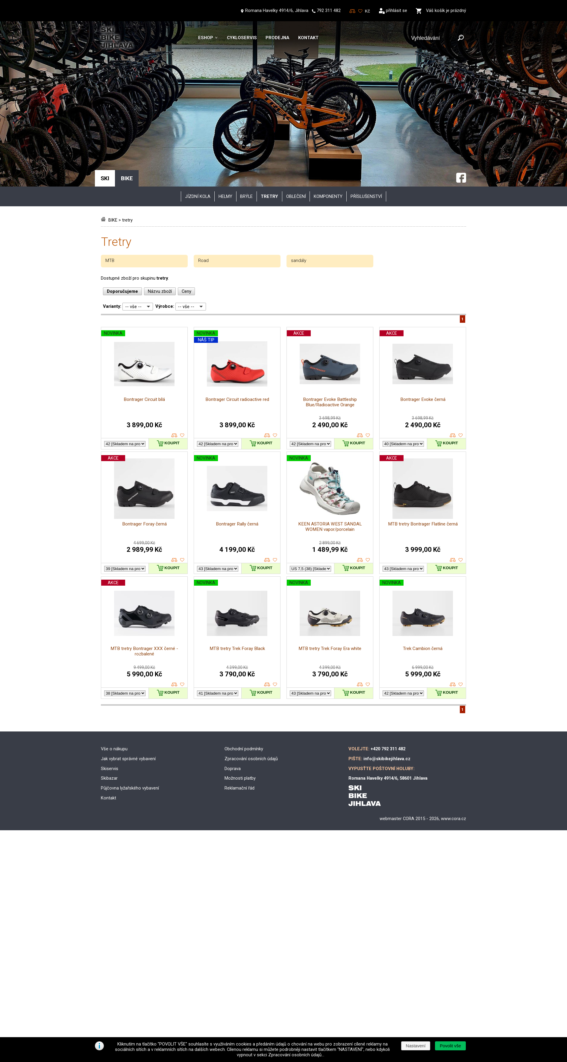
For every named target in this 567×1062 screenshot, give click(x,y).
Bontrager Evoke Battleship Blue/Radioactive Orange (330, 316)
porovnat (174, 350)
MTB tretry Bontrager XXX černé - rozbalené (144, 565)
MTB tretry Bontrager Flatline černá (423, 438)
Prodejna (277, 37)
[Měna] (367, 11)
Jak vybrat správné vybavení (128, 673)
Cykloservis (242, 37)
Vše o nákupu (114, 663)
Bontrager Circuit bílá (144, 313)
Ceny (186, 205)
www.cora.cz (453, 733)
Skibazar (109, 693)
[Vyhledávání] (433, 38)
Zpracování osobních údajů (251, 673)
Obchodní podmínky (244, 663)
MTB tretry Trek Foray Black (237, 563)
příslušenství (366, 111)
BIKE (112, 134)
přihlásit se (396, 10)
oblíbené (182, 350)
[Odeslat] (460, 38)
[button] (450, 1045)
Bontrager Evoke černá (422, 313)
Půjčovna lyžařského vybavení (130, 702)
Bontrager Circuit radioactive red (237, 313)
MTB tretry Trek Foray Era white (329, 563)
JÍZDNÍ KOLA (197, 111)
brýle (246, 111)
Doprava (233, 683)
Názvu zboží (160, 205)
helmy (225, 111)
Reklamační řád (239, 702)
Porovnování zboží (352, 11)
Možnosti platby (240, 693)
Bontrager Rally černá (237, 438)
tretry (127, 134)
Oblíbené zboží (360, 11)
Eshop (205, 37)
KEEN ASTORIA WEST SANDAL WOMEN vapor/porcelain (330, 441)
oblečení (296, 111)
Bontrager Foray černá (144, 438)
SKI (105, 92)
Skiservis (109, 683)
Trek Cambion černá (422, 563)
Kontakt (308, 37)
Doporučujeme (122, 205)
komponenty (328, 111)
